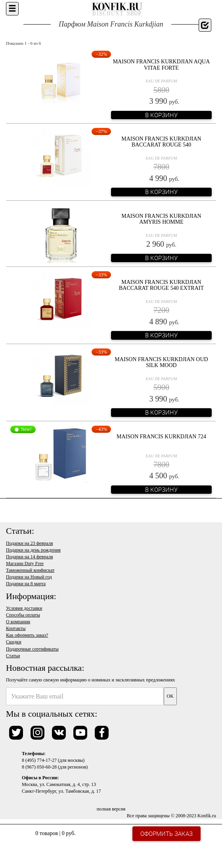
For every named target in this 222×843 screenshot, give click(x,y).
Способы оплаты (23, 615)
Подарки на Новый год (29, 577)
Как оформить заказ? (27, 635)
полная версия (111, 809)
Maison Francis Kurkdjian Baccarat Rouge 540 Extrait (161, 285)
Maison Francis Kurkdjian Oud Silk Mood (161, 362)
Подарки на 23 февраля (29, 543)
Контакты (16, 628)
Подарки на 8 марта (26, 583)
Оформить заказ (166, 833)
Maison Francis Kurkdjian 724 (161, 437)
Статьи (13, 655)
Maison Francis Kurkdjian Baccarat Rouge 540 (161, 142)
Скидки (13, 642)
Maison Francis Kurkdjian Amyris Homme (161, 219)
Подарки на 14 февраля (29, 556)
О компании (18, 621)
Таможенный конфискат (30, 570)
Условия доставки (24, 608)
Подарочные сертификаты (32, 649)
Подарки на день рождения (33, 550)
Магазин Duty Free (25, 563)
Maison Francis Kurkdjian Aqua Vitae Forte (161, 64)
